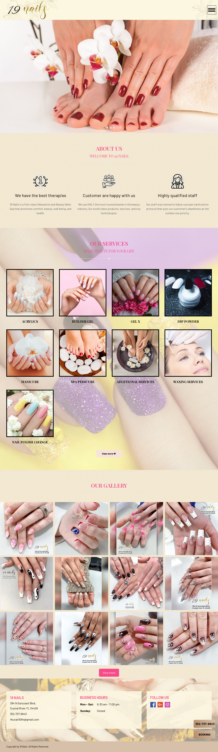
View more (109, 672)
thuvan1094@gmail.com (24, 719)
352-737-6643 (18, 714)
